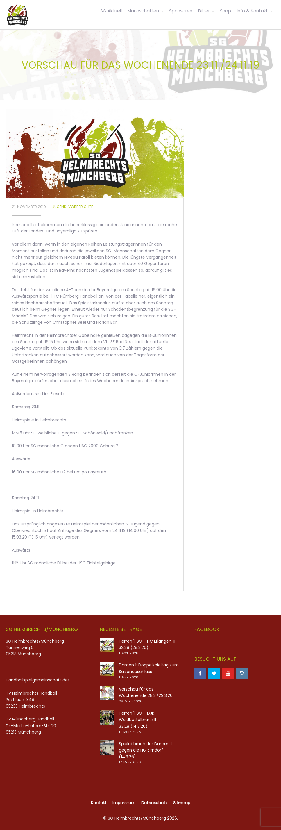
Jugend (59, 206)
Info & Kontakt (252, 11)
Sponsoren (180, 11)
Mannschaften (143, 11)
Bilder (204, 11)
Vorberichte (80, 206)
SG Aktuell (111, 11)
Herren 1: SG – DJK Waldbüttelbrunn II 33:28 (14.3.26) (137, 719)
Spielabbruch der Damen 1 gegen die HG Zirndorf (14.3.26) (145, 750)
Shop (225, 11)
